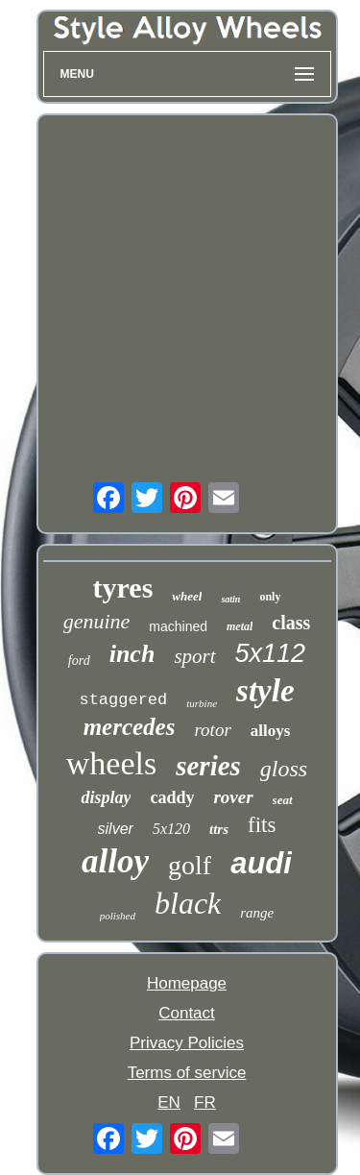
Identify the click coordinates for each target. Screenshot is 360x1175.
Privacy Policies (187, 1043)
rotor (212, 730)
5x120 (171, 828)
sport (194, 656)
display (106, 797)
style (265, 690)
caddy (172, 797)
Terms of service (187, 1073)
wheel (187, 596)
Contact (186, 1013)
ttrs (218, 829)
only (269, 596)
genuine (97, 621)
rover (232, 797)
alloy (115, 861)
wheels (111, 763)
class (291, 622)
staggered (123, 700)
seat (283, 800)
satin (230, 599)
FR (205, 1102)
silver (115, 828)
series (208, 765)
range (257, 912)
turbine (201, 703)
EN (168, 1102)
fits (262, 825)
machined (178, 626)
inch (132, 654)
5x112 (270, 653)
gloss (283, 768)
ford (79, 660)
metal (239, 626)
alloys (271, 731)
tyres (123, 587)
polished (117, 915)
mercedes (130, 727)
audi (261, 863)
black (188, 903)
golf (189, 865)
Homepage (187, 983)
